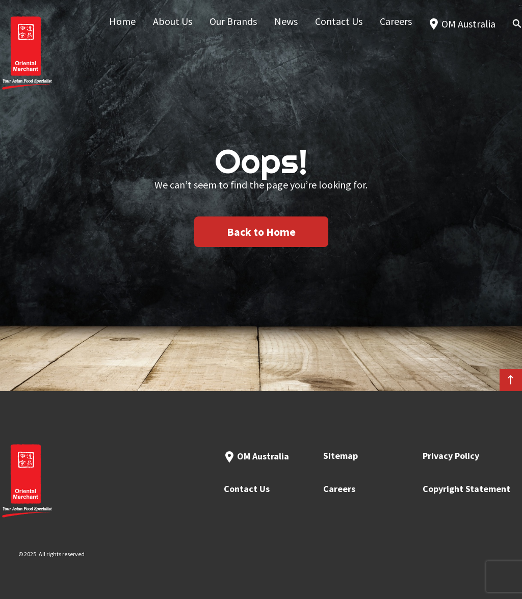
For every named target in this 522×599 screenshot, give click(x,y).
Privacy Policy (451, 455)
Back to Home (261, 232)
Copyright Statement (466, 489)
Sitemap (340, 455)
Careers (339, 489)
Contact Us (247, 489)
